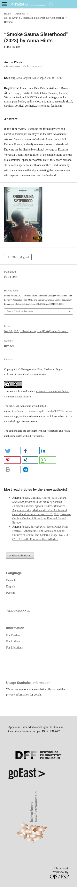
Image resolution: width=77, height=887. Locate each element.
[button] (12, 450)
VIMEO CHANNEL (18, 610)
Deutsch (11, 580)
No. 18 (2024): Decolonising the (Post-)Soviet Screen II (34, 17)
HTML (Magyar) (19, 257)
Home (7, 13)
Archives (20, 13)
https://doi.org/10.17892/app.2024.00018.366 (37, 77)
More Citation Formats (20, 311)
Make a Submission (20, 555)
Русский (11, 592)
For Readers (13, 635)
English (10, 586)
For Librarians (14, 647)
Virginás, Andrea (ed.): (39, 502)
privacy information (17, 694)
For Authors (13, 641)
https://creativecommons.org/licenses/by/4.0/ (35, 411)
